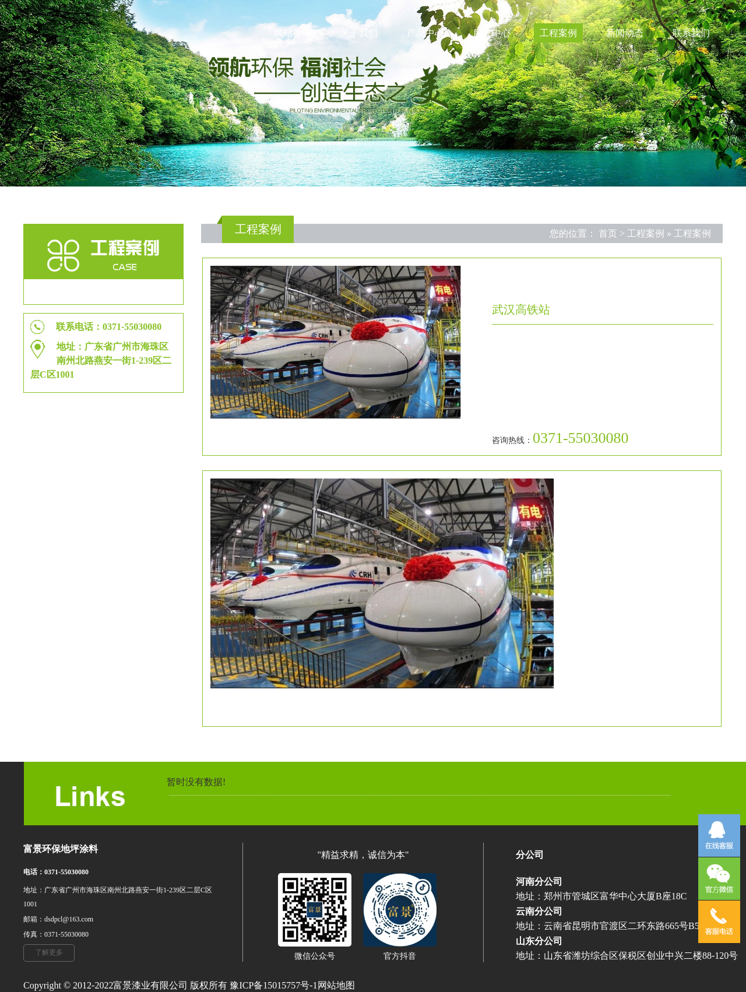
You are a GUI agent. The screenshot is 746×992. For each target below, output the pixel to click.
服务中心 (492, 33)
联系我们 (691, 33)
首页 (608, 233)
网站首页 (292, 33)
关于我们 (359, 33)
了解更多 (49, 952)
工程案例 (558, 33)
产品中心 (425, 33)
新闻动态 (624, 33)
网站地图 (336, 985)
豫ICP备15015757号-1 (273, 985)
